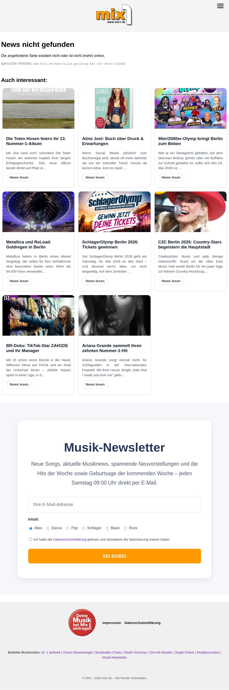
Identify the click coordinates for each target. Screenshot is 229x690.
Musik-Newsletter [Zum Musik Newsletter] (114, 657)
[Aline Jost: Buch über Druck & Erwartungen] (114, 108)
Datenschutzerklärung (70, 540)
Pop (72, 528)
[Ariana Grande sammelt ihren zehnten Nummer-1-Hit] (114, 315)
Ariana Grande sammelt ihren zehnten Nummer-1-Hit (111, 348)
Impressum (112, 623)
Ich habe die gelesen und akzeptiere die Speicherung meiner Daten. (100, 540)
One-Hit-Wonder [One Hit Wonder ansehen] (161, 652)
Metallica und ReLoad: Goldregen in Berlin (28, 244)
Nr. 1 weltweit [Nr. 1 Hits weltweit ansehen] (51, 652)
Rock (130, 528)
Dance (54, 528)
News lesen (19, 177)
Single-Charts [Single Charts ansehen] (185, 652)
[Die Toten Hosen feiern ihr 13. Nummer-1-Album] (38, 108)
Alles (35, 528)
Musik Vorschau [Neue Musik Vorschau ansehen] (136, 652)
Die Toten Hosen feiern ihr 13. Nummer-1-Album (36, 141)
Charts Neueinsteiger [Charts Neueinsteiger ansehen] (78, 652)
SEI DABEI (114, 556)
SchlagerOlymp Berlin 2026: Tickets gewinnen (110, 244)
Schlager (91, 528)
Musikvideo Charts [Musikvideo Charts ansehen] (109, 652)
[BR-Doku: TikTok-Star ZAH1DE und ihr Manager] (38, 315)
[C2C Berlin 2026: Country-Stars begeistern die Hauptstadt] (190, 212)
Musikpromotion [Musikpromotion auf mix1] (208, 652)
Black (113, 528)
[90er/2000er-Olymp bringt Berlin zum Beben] (190, 108)
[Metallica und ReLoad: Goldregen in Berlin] (38, 212)
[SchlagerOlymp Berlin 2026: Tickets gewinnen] (114, 212)
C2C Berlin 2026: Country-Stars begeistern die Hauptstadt (190, 244)
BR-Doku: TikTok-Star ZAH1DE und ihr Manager (37, 348)
